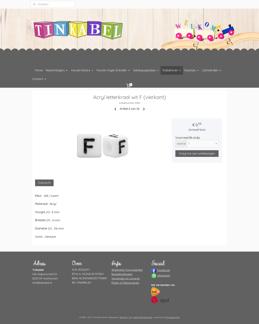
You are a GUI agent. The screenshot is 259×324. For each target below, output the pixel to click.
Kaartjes (191, 70)
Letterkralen (212, 70)
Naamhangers (57, 70)
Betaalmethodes (122, 274)
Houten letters (82, 70)
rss (130, 317)
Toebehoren (171, 70)
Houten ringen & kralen (113, 70)
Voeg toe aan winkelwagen (197, 153)
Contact (39, 79)
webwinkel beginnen (143, 317)
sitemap (123, 317)
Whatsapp (163, 275)
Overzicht (44, 183)
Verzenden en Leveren (126, 278)
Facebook (163, 270)
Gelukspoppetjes (146, 70)
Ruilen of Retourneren (125, 282)
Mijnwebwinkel (173, 317)
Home (39, 70)
